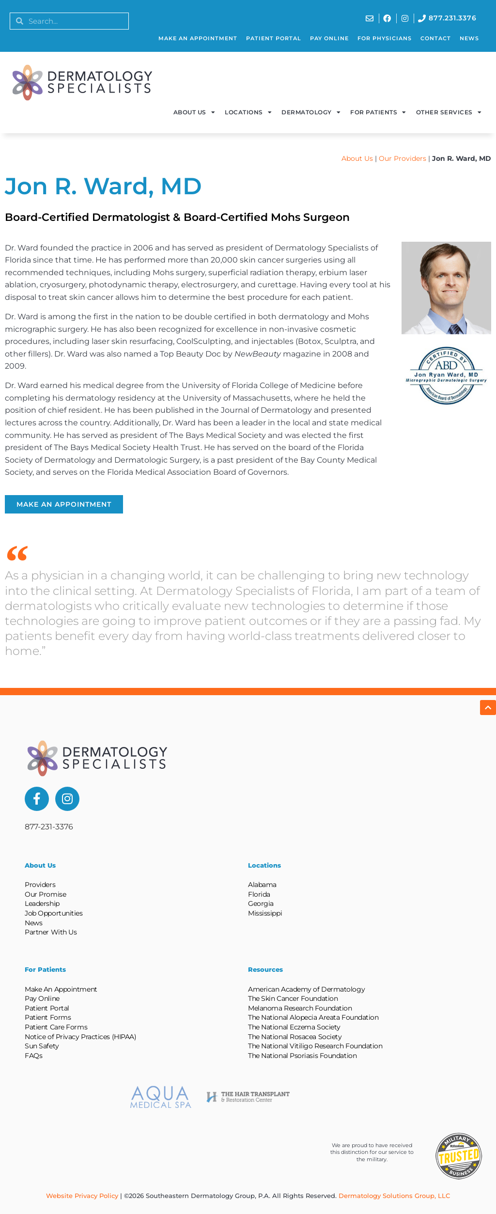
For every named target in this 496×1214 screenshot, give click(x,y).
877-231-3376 (49, 826)
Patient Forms (48, 1017)
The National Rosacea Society (294, 1036)
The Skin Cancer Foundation (293, 998)
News (469, 38)
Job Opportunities (53, 913)
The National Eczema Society (294, 1027)
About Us (194, 112)
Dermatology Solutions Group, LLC (394, 1195)
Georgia (261, 903)
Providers (40, 884)
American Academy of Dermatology (306, 989)
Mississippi (265, 913)
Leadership (42, 903)
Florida (259, 894)
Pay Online (329, 38)
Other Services (449, 112)
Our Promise (45, 894)
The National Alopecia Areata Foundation (313, 1017)
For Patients (378, 112)
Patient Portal (273, 38)
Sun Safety (42, 1046)
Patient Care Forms (56, 1027)
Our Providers (402, 158)
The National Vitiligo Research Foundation (315, 1046)
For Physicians (384, 38)
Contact (435, 38)
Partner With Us (51, 932)
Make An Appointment (197, 38)
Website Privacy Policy (82, 1195)
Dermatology (311, 112)
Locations (248, 112)
